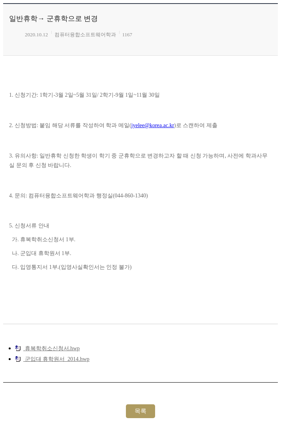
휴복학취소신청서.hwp (47, 348)
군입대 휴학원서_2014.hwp (52, 359)
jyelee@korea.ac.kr (152, 125)
